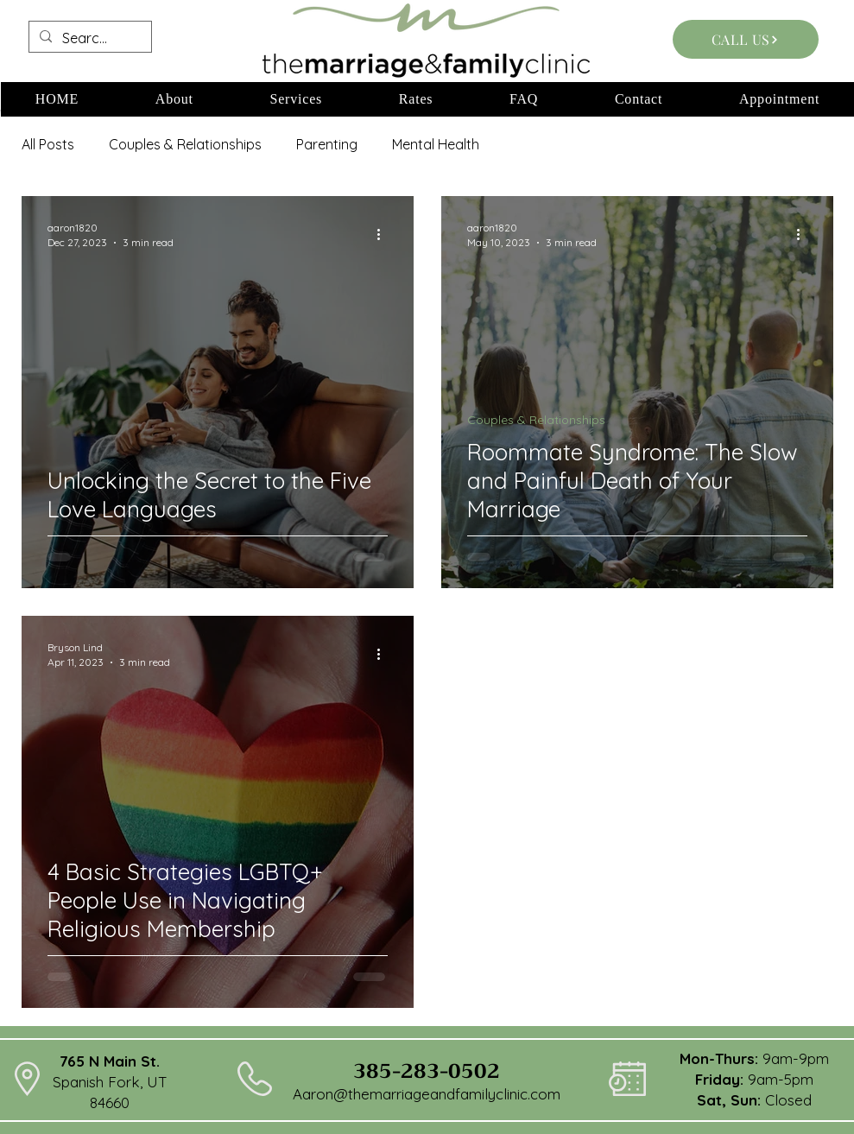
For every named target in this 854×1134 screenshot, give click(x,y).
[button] (174, 99)
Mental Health (435, 144)
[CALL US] (746, 39)
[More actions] (385, 234)
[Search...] (88, 38)
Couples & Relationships (185, 144)
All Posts (48, 144)
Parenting (326, 144)
